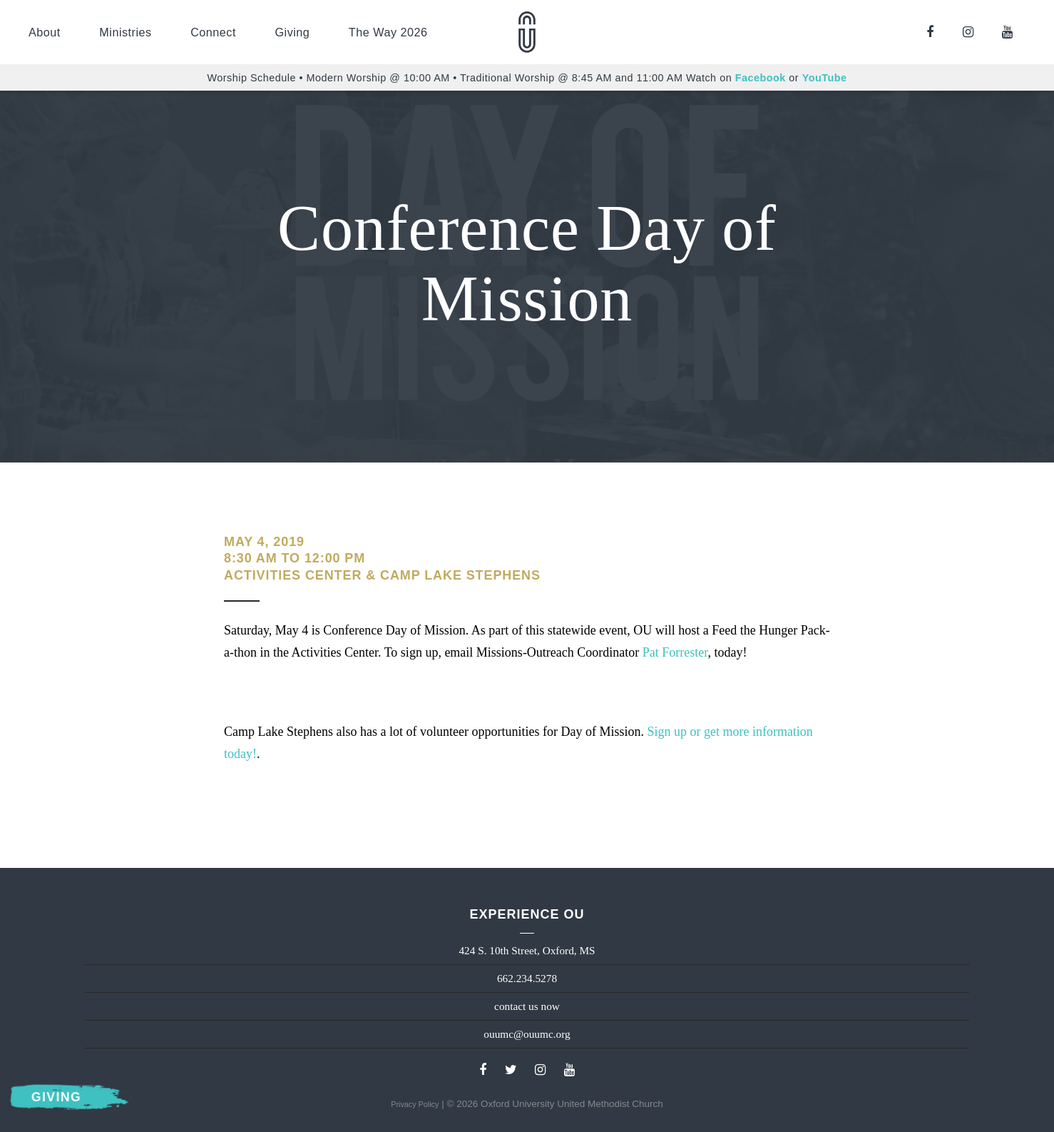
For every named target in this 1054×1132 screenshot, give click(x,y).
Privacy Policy (415, 1104)
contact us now (527, 1006)
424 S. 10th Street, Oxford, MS (527, 950)
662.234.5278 (527, 978)
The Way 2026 (388, 32)
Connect (213, 32)
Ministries (125, 32)
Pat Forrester (675, 652)
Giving (292, 32)
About (45, 32)
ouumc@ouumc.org (526, 1034)
